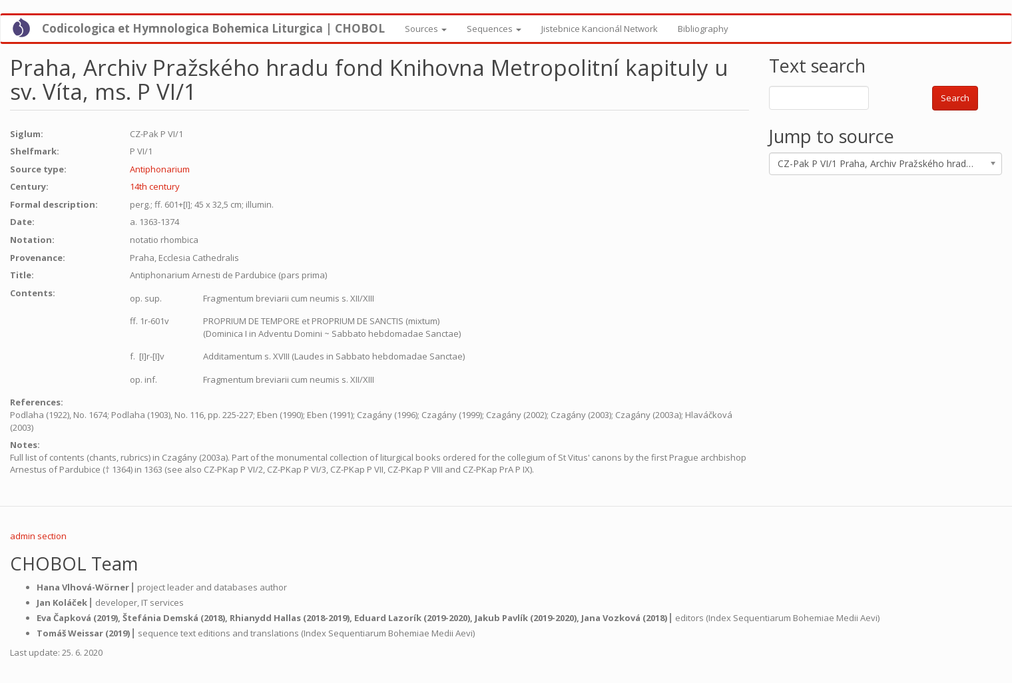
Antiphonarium (160, 169)
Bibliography (703, 29)
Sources (426, 29)
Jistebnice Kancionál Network (599, 29)
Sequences (494, 29)
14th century (155, 186)
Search (955, 98)
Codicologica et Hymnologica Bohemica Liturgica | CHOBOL (213, 28)
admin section (38, 536)
